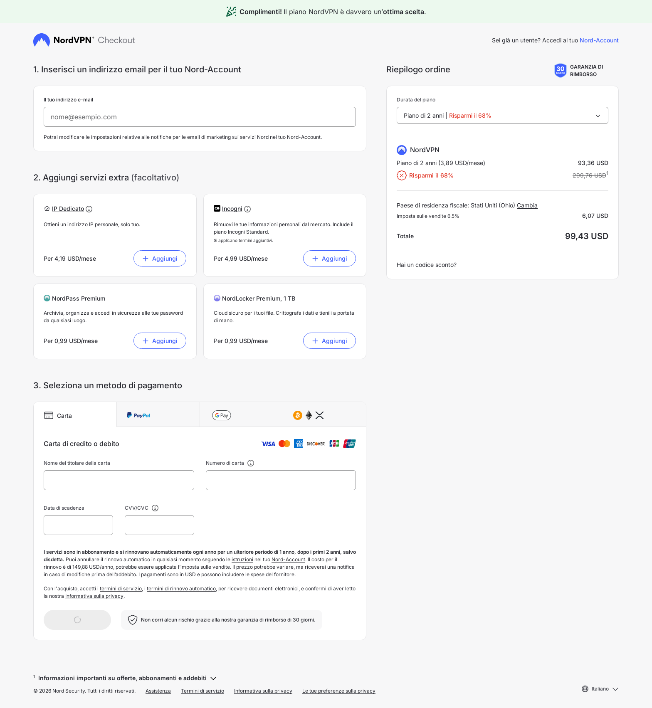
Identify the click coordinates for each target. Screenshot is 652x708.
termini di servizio (121, 588)
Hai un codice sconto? (427, 264)
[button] (68, 208)
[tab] (75, 414)
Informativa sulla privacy (94, 596)
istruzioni (242, 559)
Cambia (527, 205)
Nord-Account (599, 40)
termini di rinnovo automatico (181, 588)
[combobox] (502, 115)
